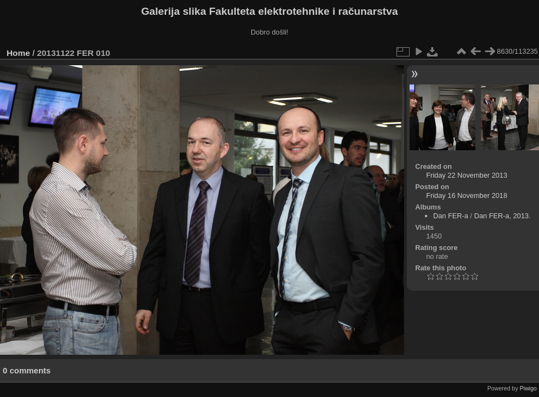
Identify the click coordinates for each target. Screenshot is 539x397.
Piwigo (528, 388)
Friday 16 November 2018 (466, 195)
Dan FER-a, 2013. (502, 216)
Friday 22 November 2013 (466, 175)
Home (18, 53)
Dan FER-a (450, 216)
